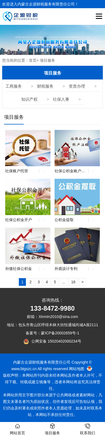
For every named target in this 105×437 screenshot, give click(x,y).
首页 (33, 60)
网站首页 (17, 429)
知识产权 (29, 99)
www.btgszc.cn (24, 369)
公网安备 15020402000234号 (56, 341)
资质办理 (77, 86)
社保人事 (61, 99)
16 (73, 282)
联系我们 (87, 429)
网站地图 (76, 369)
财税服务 (45, 86)
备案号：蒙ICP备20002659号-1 (52, 333)
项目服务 (14, 117)
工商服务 (13, 86)
